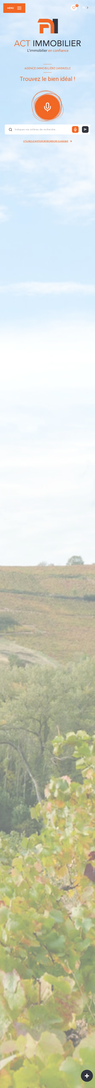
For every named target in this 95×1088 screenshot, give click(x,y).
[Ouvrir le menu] (14, 8)
